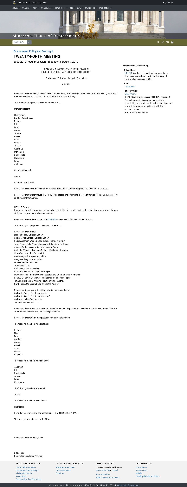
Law (79, 8)
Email (115, 470)
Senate (25, 8)
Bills (71, 8)
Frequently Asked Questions (28, 479)
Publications (105, 8)
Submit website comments (108, 477)
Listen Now (130, 86)
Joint (35, 8)
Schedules (46, 8)
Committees (59, 8)
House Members (63, 470)
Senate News (141, 470)
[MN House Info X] (158, 42)
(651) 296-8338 (103, 470)
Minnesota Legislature (30, 2)
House (15, 8)
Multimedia (90, 8)
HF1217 (129, 73)
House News (141, 467)
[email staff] (167, 42)
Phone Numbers (103, 474)
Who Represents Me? (65, 467)
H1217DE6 (52, 219)
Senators (60, 473)
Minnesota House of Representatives (49, 36)
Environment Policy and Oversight (33, 51)
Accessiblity (21, 476)
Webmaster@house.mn (127, 485)
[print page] (172, 42)
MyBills (139, 473)
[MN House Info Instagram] (162, 42)
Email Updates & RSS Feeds (148, 476)
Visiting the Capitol (24, 473)
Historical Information (26, 467)
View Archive (130, 94)
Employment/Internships (27, 470)
